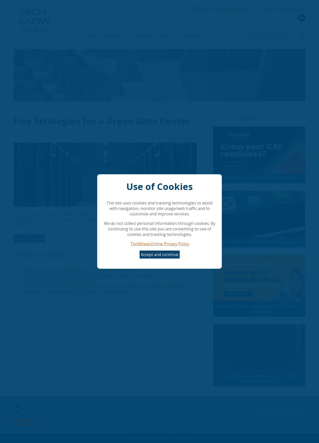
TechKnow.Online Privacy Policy (159, 244)
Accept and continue (159, 254)
